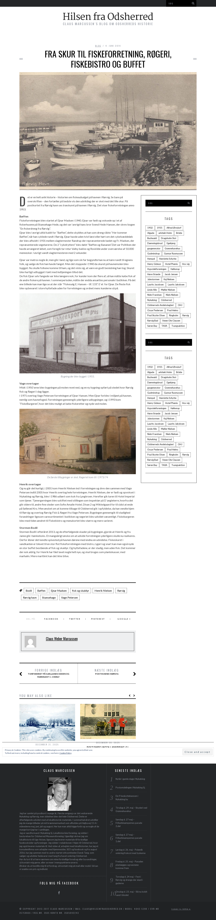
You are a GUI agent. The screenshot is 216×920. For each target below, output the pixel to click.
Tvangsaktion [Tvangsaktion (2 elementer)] (178, 325)
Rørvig (121, 590)
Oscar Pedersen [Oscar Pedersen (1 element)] (155, 310)
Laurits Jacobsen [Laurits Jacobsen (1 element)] (155, 284)
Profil (153, 36)
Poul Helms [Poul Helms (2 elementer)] (172, 310)
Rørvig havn (30, 597)
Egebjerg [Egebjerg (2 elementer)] (171, 243)
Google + (124, 619)
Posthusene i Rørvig (111, 671)
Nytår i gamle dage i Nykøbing (130, 779)
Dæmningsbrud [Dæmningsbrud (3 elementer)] (155, 243)
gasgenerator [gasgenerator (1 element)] (153, 248)
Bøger (62, 36)
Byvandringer (86, 36)
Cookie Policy (65, 753)
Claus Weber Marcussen (62, 638)
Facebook (51, 619)
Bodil (29, 590)
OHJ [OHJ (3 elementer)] (180, 305)
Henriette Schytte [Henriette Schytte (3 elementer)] (167, 258)
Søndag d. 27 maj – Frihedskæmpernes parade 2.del (129, 822)
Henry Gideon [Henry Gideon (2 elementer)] (154, 264)
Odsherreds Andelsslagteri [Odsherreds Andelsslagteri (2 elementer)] (160, 305)
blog (98, 45)
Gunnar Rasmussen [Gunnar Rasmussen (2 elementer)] (173, 253)
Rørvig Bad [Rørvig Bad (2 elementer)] (152, 320)
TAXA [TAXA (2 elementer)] (164, 325)
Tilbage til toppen (181, 909)
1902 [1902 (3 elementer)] (150, 227)
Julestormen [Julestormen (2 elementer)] (153, 279)
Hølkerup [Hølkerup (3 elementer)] (175, 269)
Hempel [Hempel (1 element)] (151, 258)
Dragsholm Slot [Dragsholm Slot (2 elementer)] (168, 238)
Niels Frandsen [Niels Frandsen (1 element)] (154, 294)
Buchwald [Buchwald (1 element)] (152, 238)
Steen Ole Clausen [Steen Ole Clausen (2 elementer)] (171, 320)
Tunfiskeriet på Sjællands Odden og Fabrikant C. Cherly (48, 673)
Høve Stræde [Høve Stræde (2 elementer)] (153, 274)
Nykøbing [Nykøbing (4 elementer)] (152, 300)
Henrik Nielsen (103, 590)
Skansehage (49, 597)
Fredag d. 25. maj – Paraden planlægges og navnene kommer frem (129, 864)
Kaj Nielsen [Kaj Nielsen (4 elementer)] (169, 279)
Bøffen (41, 590)
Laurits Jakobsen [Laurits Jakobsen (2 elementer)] (176, 284)
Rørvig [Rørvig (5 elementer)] (185, 315)
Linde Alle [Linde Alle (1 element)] (152, 289)
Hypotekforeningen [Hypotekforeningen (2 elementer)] (156, 269)
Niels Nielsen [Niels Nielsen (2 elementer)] (172, 294)
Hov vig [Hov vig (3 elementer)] (186, 264)
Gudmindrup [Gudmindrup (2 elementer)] (153, 253)
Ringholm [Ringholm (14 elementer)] (173, 315)
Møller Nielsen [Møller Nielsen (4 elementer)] (168, 289)
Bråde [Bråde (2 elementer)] (179, 233)
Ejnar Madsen (59, 590)
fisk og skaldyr (80, 590)
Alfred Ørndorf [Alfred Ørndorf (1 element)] (174, 227)
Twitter (74, 619)
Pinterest (98, 619)
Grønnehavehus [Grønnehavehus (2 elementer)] (172, 248)
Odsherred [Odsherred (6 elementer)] (166, 300)
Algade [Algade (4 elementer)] (150, 233)
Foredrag (111, 36)
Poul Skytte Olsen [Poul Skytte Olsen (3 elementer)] (156, 315)
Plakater (134, 36)
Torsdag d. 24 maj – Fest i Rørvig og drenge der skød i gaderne (129, 880)
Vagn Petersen (69, 597)
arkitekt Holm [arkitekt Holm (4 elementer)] (165, 233)
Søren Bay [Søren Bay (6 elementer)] (152, 325)
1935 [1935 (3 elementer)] (159, 227)
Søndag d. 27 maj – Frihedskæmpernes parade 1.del (129, 838)
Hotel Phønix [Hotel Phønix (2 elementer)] (171, 264)
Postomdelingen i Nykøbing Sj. (130, 787)
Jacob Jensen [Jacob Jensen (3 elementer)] (171, 274)
